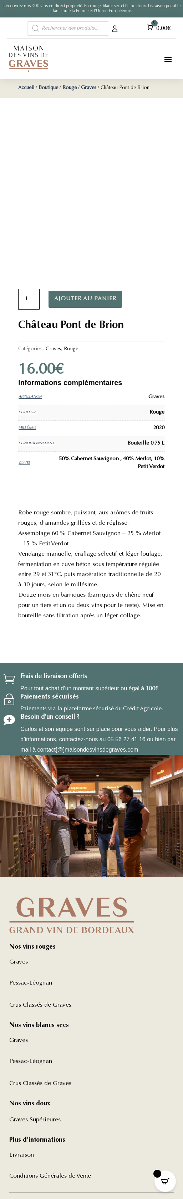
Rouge (69, 87)
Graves (88, 87)
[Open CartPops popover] (165, 1181)
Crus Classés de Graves (40, 1005)
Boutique (48, 87)
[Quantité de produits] (29, 299)
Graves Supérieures (35, 1120)
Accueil (26, 87)
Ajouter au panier (85, 299)
